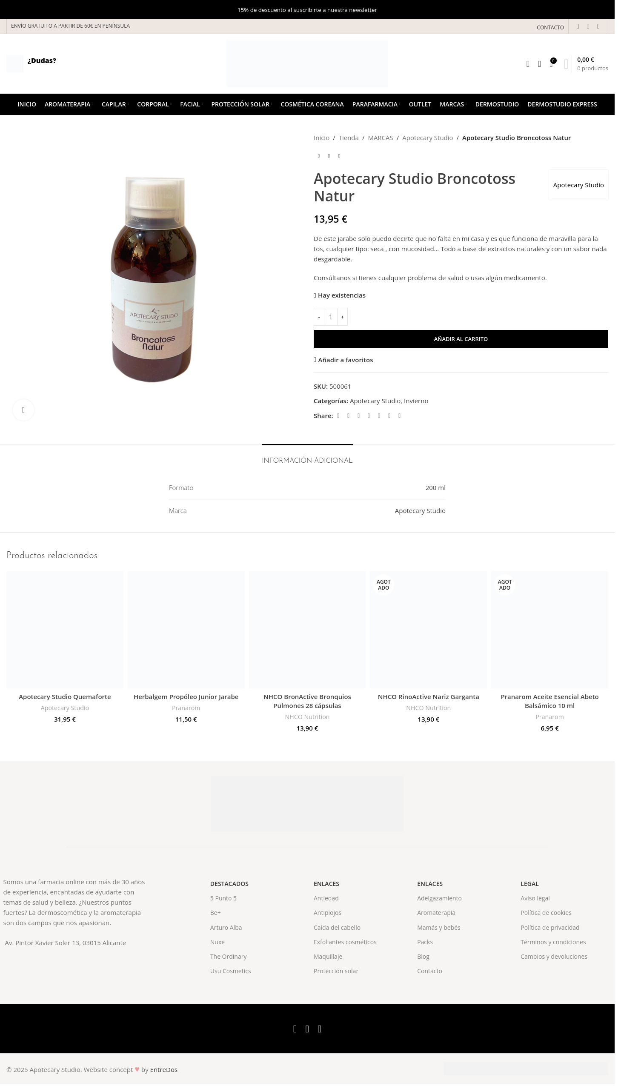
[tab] (307, 457)
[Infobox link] (31, 63)
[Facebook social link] (578, 26)
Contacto (429, 971)
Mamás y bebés (439, 927)
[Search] (528, 63)
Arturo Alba (226, 927)
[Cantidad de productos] (330, 317)
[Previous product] (319, 156)
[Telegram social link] (400, 415)
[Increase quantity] (342, 317)
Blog (423, 956)
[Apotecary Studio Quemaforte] (64, 629)
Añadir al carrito (461, 339)
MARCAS (380, 137)
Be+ (215, 912)
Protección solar (336, 971)
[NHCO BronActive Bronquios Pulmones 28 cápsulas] (307, 629)
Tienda (349, 137)
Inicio (321, 137)
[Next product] (339, 156)
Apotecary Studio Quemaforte (65, 696)
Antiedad (326, 898)
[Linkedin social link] (379, 415)
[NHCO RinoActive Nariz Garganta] (428, 629)
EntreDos (164, 1069)
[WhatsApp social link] (389, 415)
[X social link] (588, 26)
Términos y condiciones (553, 942)
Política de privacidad (550, 927)
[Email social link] (359, 415)
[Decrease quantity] (319, 317)
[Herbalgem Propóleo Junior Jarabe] (186, 629)
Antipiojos (327, 912)
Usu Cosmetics (230, 971)
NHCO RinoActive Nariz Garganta (428, 696)
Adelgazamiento (439, 898)
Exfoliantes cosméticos (345, 942)
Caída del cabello (337, 927)
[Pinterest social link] (369, 415)
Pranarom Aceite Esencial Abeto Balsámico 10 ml (549, 701)
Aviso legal (535, 898)
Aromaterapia (436, 912)
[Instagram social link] (598, 26)
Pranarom (186, 708)
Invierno (416, 400)
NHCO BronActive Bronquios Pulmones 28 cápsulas (307, 701)
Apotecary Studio (427, 137)
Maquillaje (328, 956)
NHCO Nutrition (307, 717)
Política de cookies (546, 912)
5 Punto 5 (223, 898)
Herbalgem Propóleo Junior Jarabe (186, 696)
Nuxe (217, 942)
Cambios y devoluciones (554, 956)
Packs (425, 942)
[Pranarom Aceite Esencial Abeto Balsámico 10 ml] (549, 629)
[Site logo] (307, 63)
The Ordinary (228, 956)
